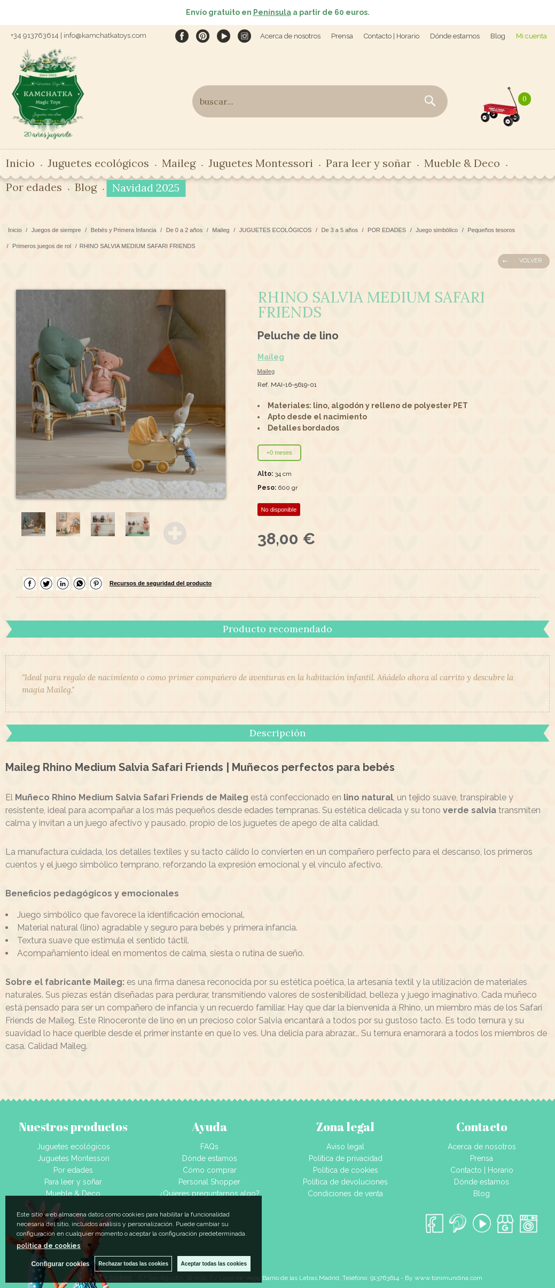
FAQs (209, 1146)
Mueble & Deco (462, 163)
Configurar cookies (60, 1264)
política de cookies (49, 1246)
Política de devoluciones (345, 1182)
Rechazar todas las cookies (133, 1264)
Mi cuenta (531, 36)
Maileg (179, 163)
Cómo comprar (210, 1170)
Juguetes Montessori (260, 163)
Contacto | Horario (391, 36)
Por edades (34, 187)
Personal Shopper (209, 1182)
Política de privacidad (345, 1158)
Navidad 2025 (145, 187)
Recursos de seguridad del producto (161, 583)
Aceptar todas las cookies (214, 1264)
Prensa (342, 36)
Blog (497, 36)
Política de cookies (345, 1170)
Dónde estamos (455, 36)
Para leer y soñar (368, 163)
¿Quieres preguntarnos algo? (210, 1193)
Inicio (20, 163)
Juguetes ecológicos (98, 163)
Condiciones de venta (345, 1193)
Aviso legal (345, 1146)
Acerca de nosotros (290, 36)
